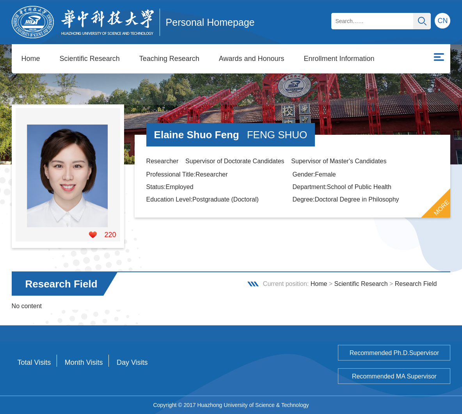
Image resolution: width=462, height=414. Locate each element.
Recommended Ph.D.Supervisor (394, 353)
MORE (442, 208)
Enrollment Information (339, 58)
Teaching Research (169, 58)
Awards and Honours (251, 58)
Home (30, 58)
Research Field (416, 283)
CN (442, 21)
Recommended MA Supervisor (394, 376)
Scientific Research (90, 58)
